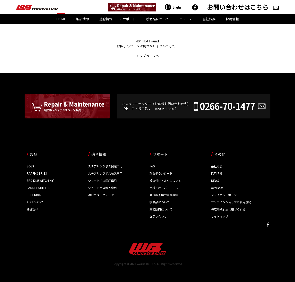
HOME (61, 18)
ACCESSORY (35, 202)
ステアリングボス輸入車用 (105, 173)
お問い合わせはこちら (237, 7)
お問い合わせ (158, 216)
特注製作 (32, 209)
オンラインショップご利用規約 (231, 202)
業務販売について (161, 209)
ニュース (185, 18)
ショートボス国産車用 (102, 180)
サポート (129, 18)
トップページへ (147, 55)
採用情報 (232, 18)
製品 (33, 154)
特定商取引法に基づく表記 (228, 209)
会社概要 (209, 18)
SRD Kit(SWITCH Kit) (40, 180)
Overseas (217, 187)
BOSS (30, 166)
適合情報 (105, 18)
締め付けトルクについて (165, 180)
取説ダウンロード (161, 173)
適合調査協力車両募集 (164, 195)
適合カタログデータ (101, 195)
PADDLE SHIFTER (38, 187)
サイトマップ (219, 216)
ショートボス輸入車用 (102, 187)
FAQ (152, 166)
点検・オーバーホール (164, 187)
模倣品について (157, 18)
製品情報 (82, 18)
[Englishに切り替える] (174, 7)
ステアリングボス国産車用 (105, 166)
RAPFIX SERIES (37, 173)
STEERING (34, 195)
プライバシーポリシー (225, 195)
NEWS (215, 180)
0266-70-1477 (227, 106)
